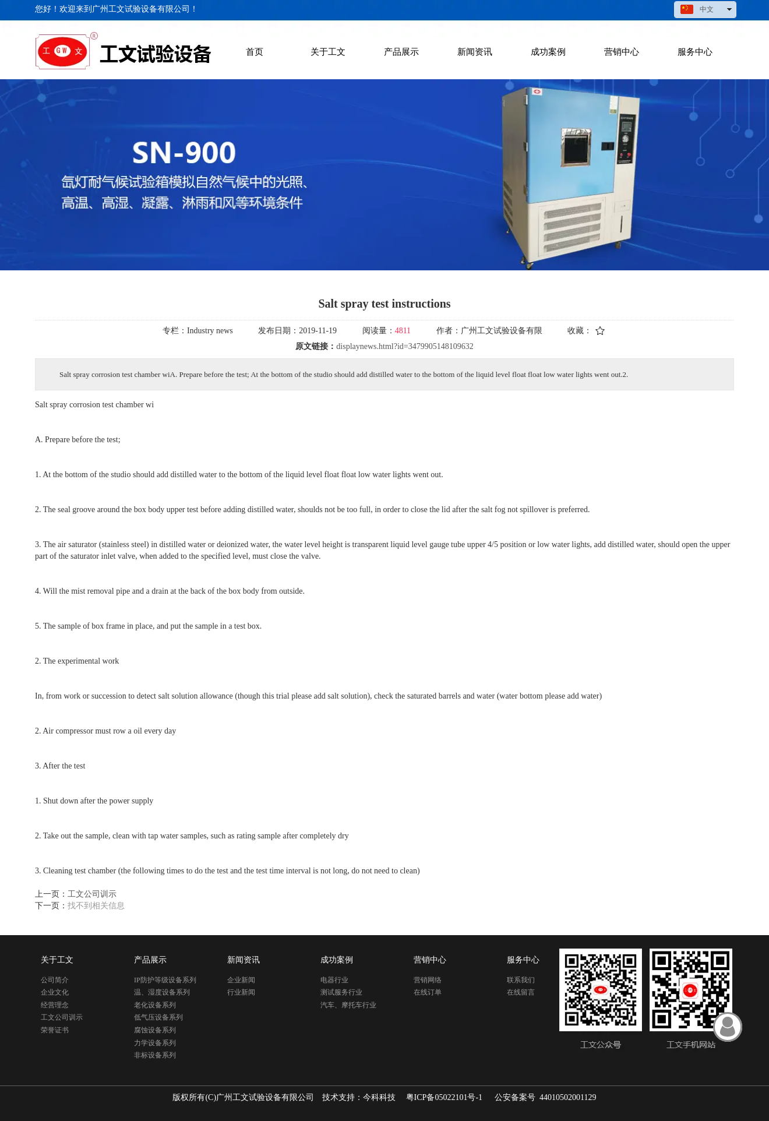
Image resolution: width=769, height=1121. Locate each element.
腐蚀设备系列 (155, 1030)
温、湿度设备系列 (162, 992)
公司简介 (55, 980)
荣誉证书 (55, 1030)
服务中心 (523, 960)
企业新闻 (241, 980)
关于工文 (57, 960)
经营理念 (55, 1005)
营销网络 (428, 980)
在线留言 (521, 992)
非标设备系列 (155, 1055)
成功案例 (336, 960)
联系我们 (521, 980)
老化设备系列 (155, 1005)
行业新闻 (241, 992)
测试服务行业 (341, 992)
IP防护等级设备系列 (165, 980)
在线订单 (428, 992)
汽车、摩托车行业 (348, 1005)
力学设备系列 (155, 1043)
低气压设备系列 (158, 1017)
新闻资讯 (243, 960)
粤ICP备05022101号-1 (444, 1097)
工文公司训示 (62, 1017)
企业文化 (55, 992)
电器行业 (334, 980)
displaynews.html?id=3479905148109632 (404, 346)
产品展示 (150, 960)
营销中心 (430, 960)
